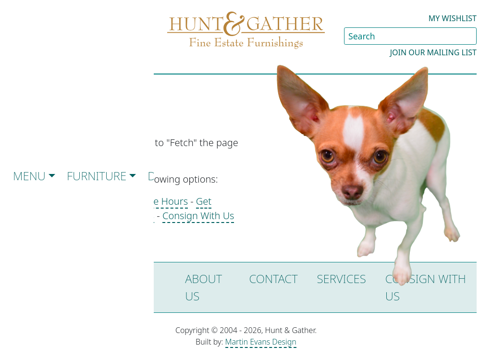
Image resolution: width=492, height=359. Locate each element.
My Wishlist (453, 18)
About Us (203, 287)
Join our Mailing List (433, 52)
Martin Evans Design (260, 341)
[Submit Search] (469, 36)
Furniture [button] (96, 176)
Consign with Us (425, 287)
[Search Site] (410, 36)
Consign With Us (198, 215)
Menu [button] (29, 176)
